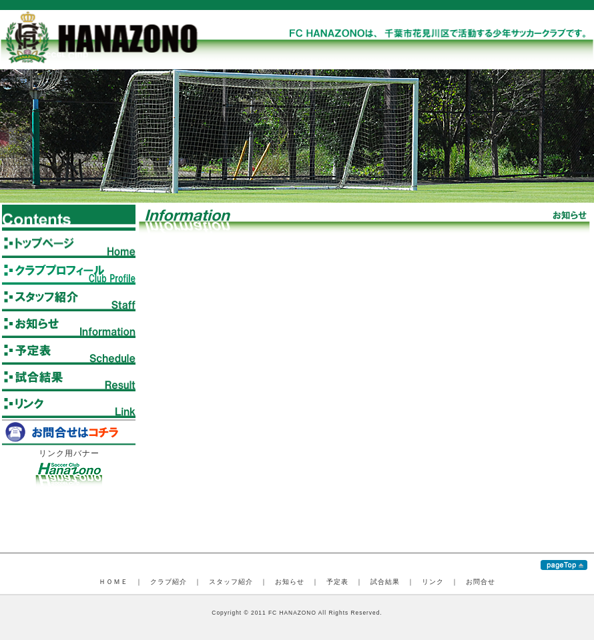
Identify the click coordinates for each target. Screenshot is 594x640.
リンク (433, 581)
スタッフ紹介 (231, 581)
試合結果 (385, 581)
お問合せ (480, 581)
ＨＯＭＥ (113, 581)
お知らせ (289, 581)
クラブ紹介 (168, 581)
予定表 (337, 581)
